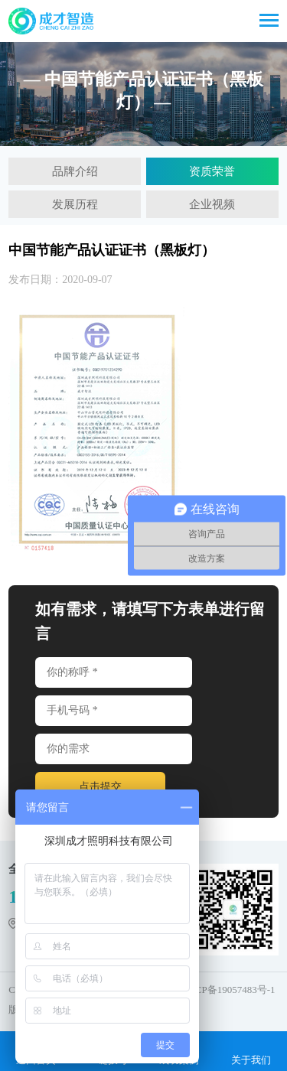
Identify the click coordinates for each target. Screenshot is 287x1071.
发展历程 (75, 204)
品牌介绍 (75, 171)
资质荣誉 (212, 171)
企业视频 (212, 204)
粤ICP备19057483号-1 (228, 989)
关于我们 (251, 1050)
